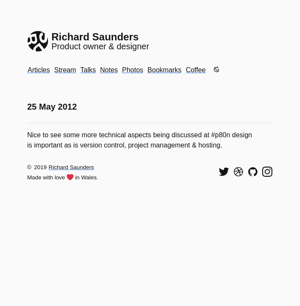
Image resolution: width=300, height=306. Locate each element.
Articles (39, 70)
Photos (132, 70)
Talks (88, 70)
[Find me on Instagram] (267, 171)
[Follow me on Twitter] (223, 171)
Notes (109, 70)
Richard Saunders (71, 167)
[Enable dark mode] (216, 69)
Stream (65, 70)
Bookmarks (164, 70)
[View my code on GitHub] (252, 171)
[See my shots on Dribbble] (238, 171)
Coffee (196, 70)
